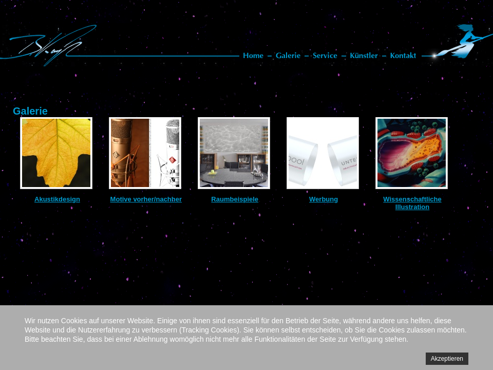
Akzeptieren (447, 358)
